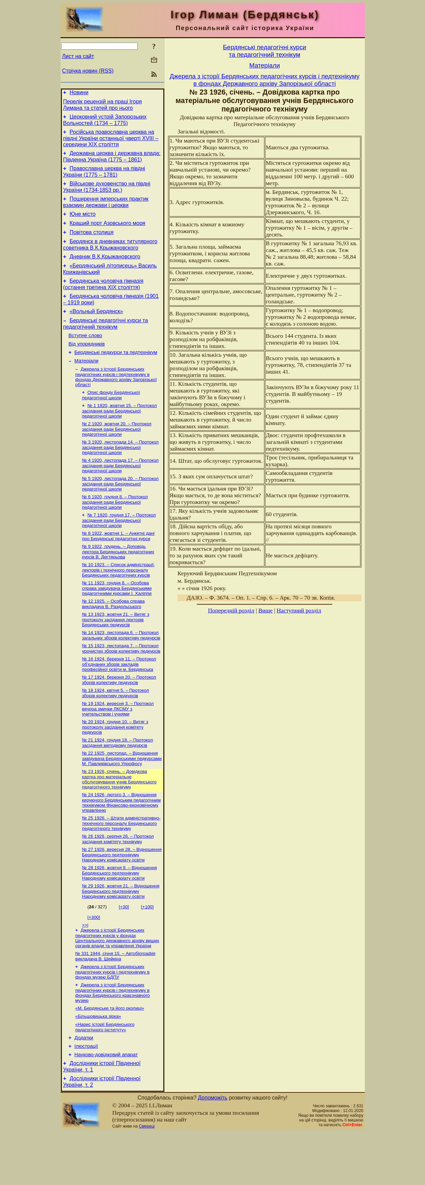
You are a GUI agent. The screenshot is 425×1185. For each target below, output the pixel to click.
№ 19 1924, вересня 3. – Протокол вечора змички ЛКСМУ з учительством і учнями (118, 745)
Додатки (83, 1086)
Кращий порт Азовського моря (107, 233)
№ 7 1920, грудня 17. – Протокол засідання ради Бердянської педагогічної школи (119, 548)
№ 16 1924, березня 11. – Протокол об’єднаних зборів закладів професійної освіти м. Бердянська (119, 698)
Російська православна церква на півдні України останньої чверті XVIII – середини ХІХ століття (111, 142)
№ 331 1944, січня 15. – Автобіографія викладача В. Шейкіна (115, 1000)
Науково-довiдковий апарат (106, 1105)
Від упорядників (87, 364)
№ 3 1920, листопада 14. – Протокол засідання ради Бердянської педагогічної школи (120, 473)
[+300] (94, 960)
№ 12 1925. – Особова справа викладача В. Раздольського (113, 635)
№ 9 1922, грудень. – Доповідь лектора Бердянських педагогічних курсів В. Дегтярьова (118, 581)
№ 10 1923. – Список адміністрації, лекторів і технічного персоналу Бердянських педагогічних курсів (118, 600)
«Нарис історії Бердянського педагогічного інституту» (105, 1075)
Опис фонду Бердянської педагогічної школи (111, 418)
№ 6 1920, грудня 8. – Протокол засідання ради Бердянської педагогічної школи (115, 529)
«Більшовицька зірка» (98, 1063)
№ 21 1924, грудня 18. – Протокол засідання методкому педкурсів (117, 780)
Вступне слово (85, 354)
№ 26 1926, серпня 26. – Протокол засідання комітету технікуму (118, 880)
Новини (79, 93)
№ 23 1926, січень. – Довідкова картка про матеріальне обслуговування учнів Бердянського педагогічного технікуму (119, 818)
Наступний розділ (299, 610)
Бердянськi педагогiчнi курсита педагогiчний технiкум (264, 51)
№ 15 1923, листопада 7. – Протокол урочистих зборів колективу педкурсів (121, 682)
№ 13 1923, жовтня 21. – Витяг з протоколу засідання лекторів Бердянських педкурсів (115, 652)
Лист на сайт (78, 56)
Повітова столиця (92, 243)
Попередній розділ (231, 610)
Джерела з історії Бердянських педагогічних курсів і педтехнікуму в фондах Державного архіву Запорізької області (116, 399)
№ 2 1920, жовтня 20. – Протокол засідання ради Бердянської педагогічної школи (116, 454)
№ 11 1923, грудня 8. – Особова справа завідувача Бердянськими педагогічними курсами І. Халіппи (117, 619)
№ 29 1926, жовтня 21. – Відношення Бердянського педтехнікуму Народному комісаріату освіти (121, 934)
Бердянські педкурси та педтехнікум (115, 373)
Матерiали (86, 383)
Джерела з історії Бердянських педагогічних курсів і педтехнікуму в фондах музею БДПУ (112, 1017)
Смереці (147, 1179)
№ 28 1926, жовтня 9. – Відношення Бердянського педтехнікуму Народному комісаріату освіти (119, 915)
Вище (265, 610)
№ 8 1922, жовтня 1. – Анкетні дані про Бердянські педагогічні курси (118, 565)
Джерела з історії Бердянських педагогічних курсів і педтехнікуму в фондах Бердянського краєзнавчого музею (112, 1038)
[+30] (124, 950)
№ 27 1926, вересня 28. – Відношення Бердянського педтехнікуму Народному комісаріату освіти (122, 896)
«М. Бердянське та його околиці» (109, 1054)
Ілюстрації (86, 1096)
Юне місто (83, 223)
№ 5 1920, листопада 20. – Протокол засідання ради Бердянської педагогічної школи (120, 511)
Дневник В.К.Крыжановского (105, 270)
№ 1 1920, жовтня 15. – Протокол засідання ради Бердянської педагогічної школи (119, 435)
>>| (85, 968)
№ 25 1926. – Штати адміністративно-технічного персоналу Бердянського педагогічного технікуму (121, 864)
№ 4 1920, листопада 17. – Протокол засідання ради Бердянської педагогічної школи (120, 492)
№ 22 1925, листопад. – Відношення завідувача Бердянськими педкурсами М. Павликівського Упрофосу (122, 797)
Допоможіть (212, 1151)
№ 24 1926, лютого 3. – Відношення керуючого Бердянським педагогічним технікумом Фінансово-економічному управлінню (121, 842)
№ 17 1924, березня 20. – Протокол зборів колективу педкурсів (119, 715)
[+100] (147, 950)
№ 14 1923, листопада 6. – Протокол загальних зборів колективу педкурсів (121, 668)
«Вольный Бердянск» (96, 328)
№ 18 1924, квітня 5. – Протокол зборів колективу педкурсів (115, 729)
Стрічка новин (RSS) (88, 71)
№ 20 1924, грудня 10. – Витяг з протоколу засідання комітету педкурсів (115, 764)
